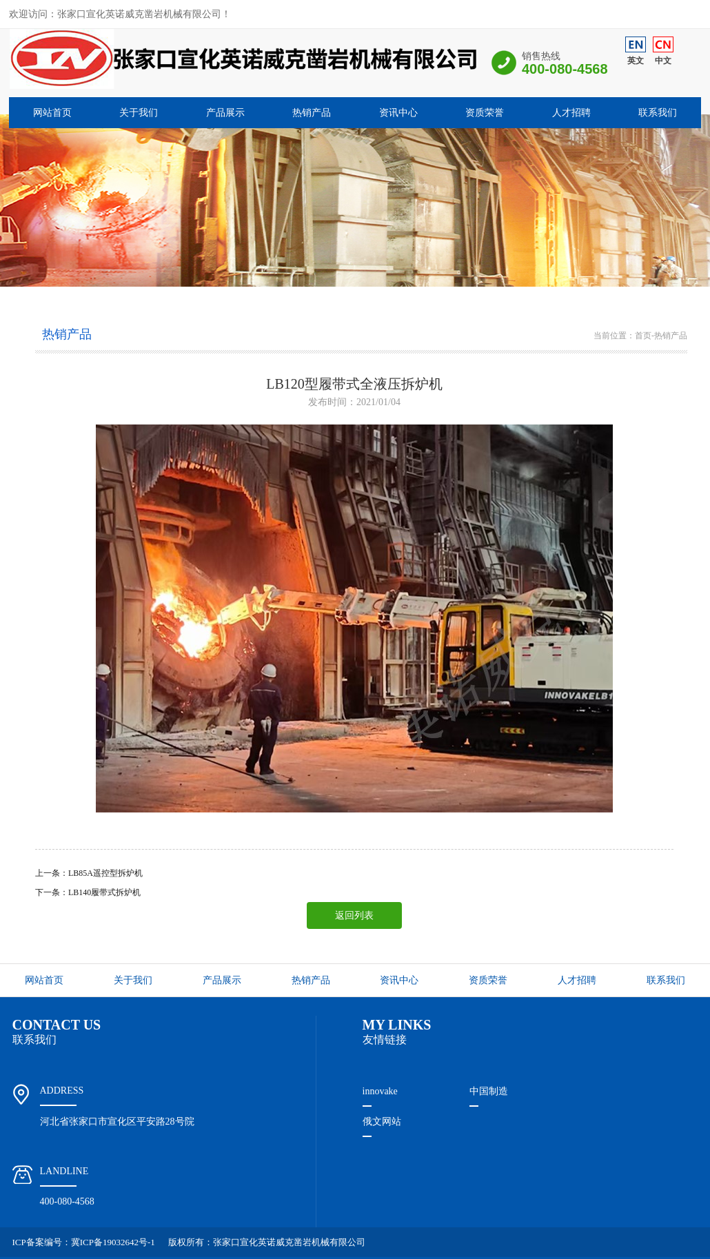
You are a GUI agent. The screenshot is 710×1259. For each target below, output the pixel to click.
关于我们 (138, 113)
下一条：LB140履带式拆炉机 (88, 892)
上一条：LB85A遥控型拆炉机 (89, 873)
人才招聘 (571, 113)
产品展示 (225, 113)
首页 (643, 335)
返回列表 (354, 915)
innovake (380, 1091)
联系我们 (657, 113)
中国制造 (488, 1091)
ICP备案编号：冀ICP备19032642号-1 (83, 1242)
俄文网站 (382, 1121)
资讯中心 (398, 113)
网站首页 (52, 113)
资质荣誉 (484, 113)
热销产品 (311, 113)
